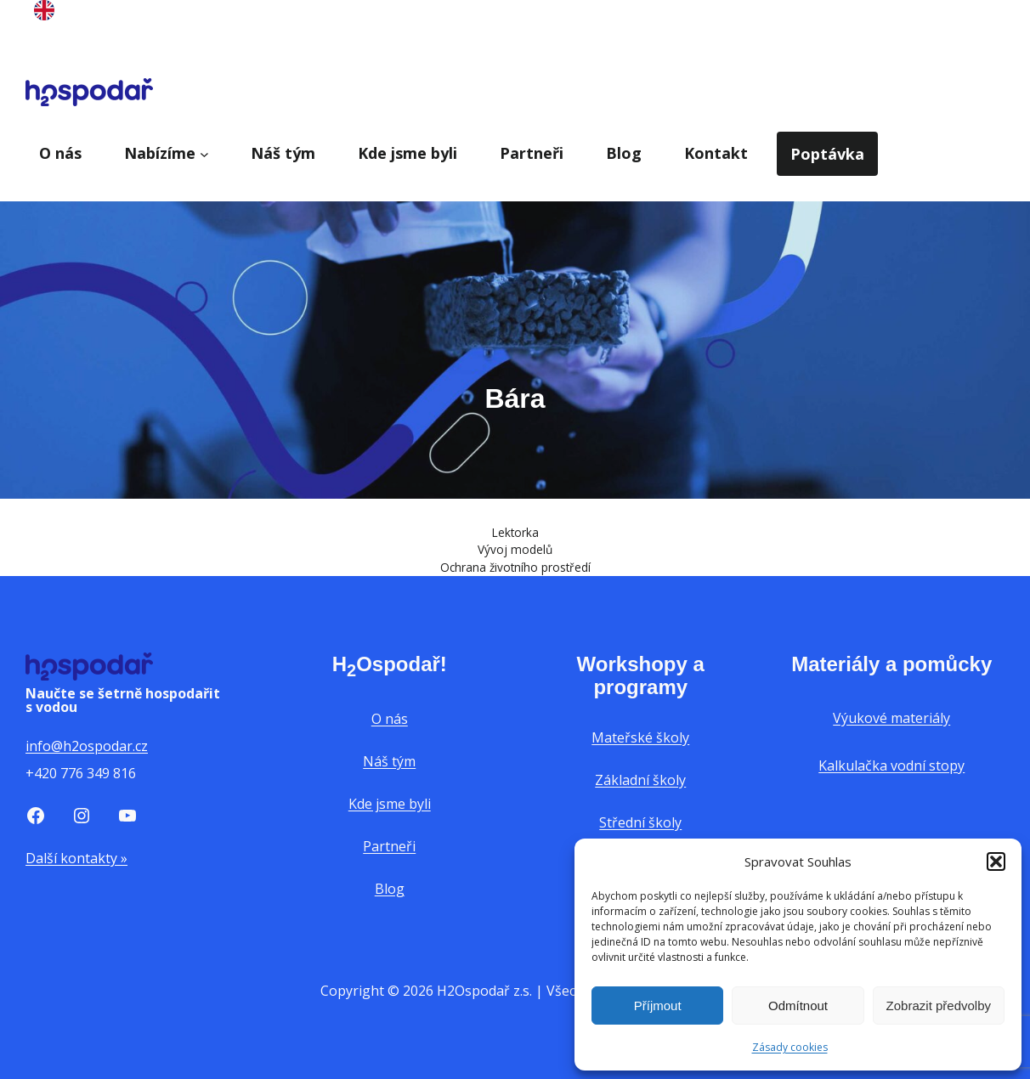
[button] (996, 861)
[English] (44, 14)
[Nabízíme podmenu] (204, 153)
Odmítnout (798, 1005)
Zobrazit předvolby (938, 1005)
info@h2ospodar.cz (86, 746)
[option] (44, 13)
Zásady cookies (790, 1047)
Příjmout (658, 1005)
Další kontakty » (76, 858)
